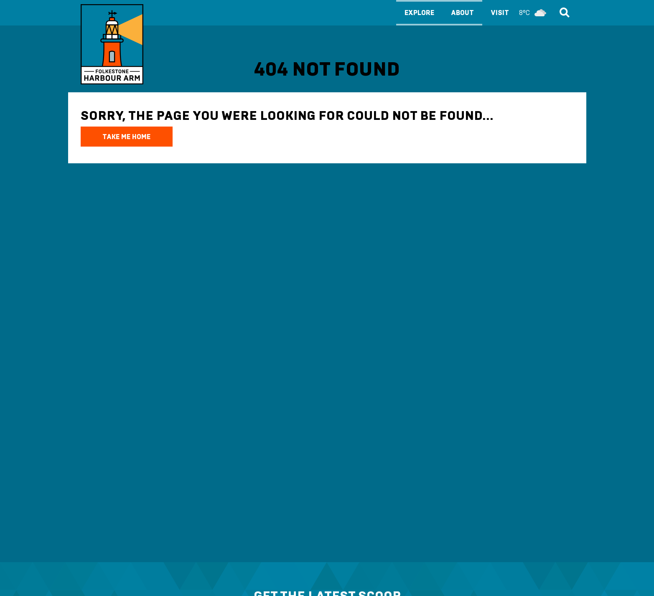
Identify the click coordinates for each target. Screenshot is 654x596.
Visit (521, 13)
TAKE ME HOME (126, 137)
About (462, 13)
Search (563, 12)
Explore (419, 13)
